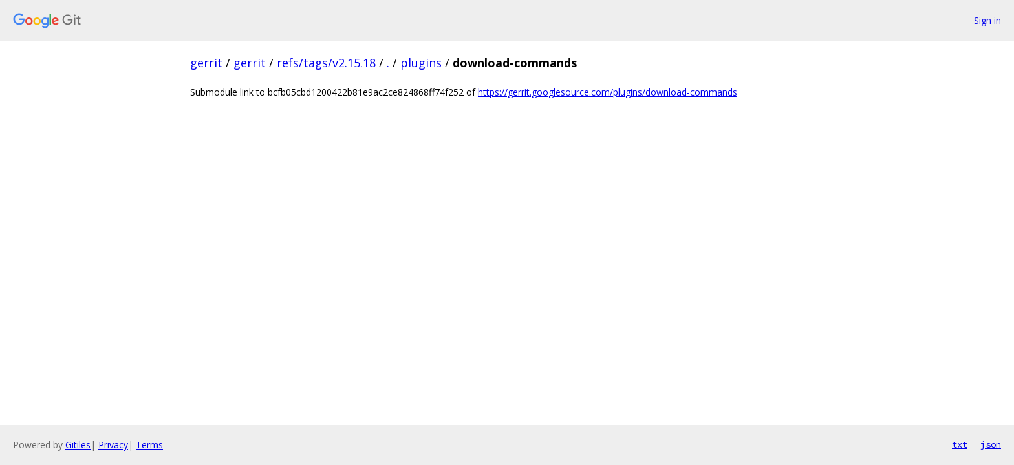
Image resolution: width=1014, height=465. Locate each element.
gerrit (206, 62)
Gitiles (78, 445)
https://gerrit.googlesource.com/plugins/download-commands (607, 92)
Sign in (987, 20)
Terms (149, 445)
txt (959, 444)
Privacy (113, 445)
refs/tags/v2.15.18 (326, 62)
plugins (421, 62)
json (990, 444)
